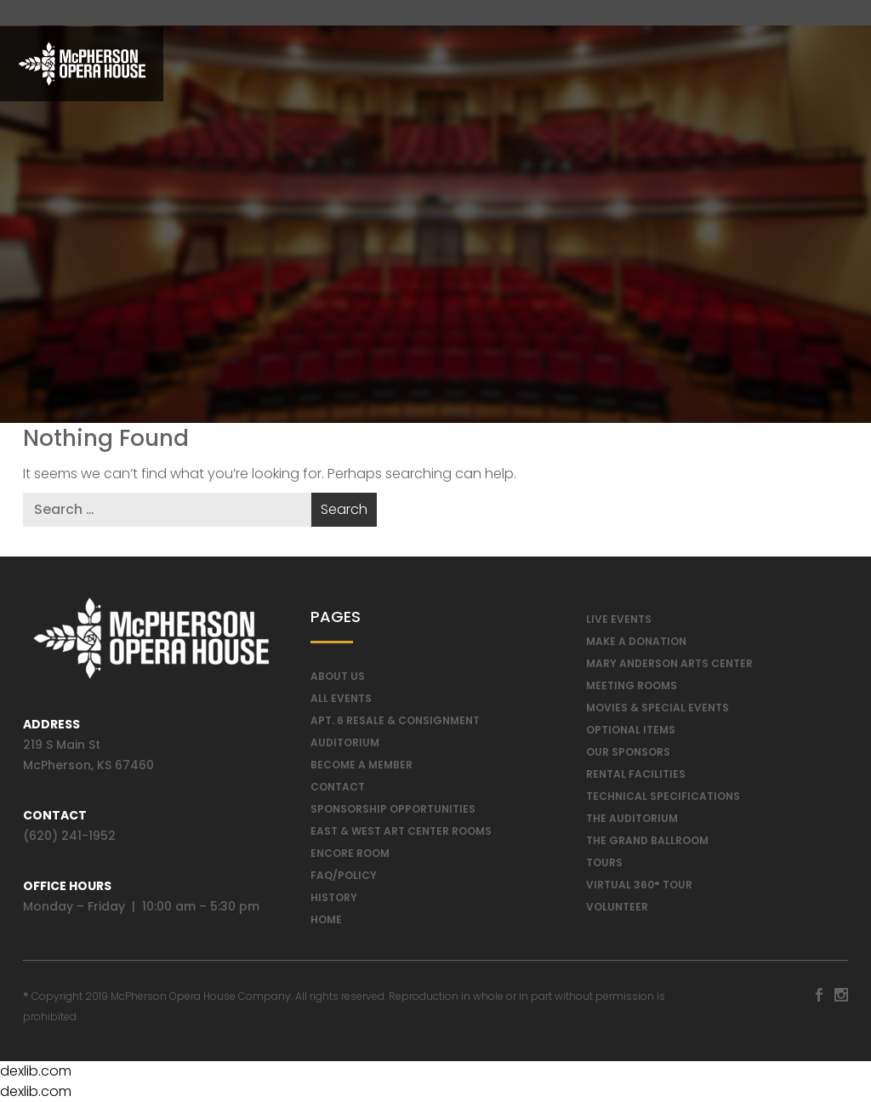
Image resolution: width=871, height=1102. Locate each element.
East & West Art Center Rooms (401, 831)
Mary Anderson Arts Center (669, 663)
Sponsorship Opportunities (392, 809)
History (333, 897)
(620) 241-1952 (69, 835)
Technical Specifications (663, 796)
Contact (337, 786)
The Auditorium (632, 818)
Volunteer (617, 907)
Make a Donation (636, 641)
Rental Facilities (636, 774)
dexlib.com (35, 1071)
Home (326, 919)
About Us (337, 676)
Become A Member (361, 764)
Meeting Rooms (631, 685)
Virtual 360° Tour (639, 884)
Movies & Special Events (657, 707)
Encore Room (350, 853)
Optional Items (630, 730)
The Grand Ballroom (647, 840)
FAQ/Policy (343, 875)
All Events (341, 698)
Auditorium (344, 742)
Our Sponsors (628, 752)
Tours (604, 862)
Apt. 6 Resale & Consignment (395, 720)
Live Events (619, 619)
